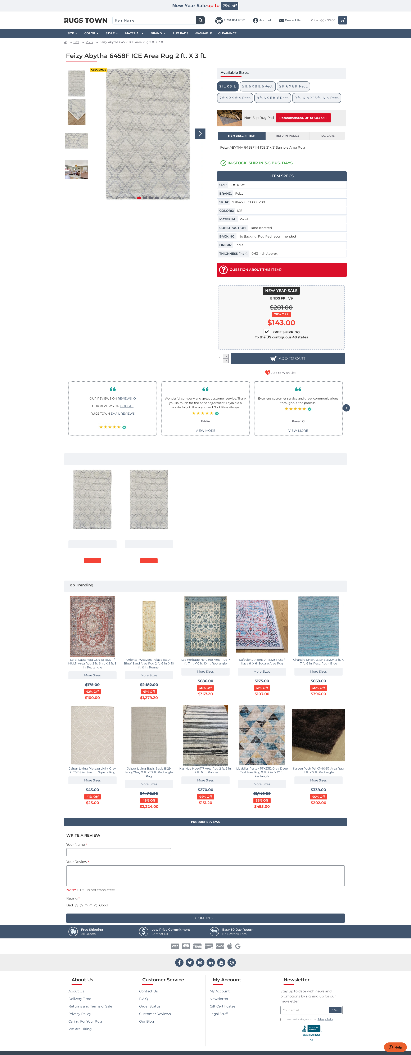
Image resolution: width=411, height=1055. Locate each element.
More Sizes (92, 544)
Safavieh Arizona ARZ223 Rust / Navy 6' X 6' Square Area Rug (262, 661)
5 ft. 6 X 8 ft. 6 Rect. (257, 86)
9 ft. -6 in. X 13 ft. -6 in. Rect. (317, 98)
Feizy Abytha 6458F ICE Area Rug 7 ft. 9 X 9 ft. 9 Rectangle (149, 534)
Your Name (75, 845)
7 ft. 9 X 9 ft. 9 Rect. (235, 98)
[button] (200, 134)
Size (76, 42)
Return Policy (287, 135)
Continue (205, 918)
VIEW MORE (205, 431)
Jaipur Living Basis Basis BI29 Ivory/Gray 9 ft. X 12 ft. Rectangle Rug (149, 772)
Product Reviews (205, 822)
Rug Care (327, 135)
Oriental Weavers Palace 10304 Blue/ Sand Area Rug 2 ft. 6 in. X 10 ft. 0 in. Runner (149, 663)
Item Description (242, 135)
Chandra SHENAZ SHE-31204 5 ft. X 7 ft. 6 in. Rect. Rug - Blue (318, 661)
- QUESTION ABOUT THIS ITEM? (250, 270)
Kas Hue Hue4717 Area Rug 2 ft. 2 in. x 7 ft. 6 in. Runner (205, 770)
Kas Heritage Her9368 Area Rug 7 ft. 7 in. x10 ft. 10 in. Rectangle (205, 661)
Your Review (76, 862)
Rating (72, 898)
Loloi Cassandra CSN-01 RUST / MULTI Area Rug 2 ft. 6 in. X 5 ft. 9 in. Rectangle (92, 663)
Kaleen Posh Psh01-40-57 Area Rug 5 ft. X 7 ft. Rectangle (318, 770)
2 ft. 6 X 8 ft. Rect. (293, 86)
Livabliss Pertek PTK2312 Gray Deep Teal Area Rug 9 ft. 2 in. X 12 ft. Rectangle (262, 772)
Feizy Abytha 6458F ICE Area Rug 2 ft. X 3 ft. (92, 534)
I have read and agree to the (307, 1019)
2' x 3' (89, 42)
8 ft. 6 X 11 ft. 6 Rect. (273, 98)
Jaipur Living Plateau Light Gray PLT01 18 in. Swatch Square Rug (92, 770)
